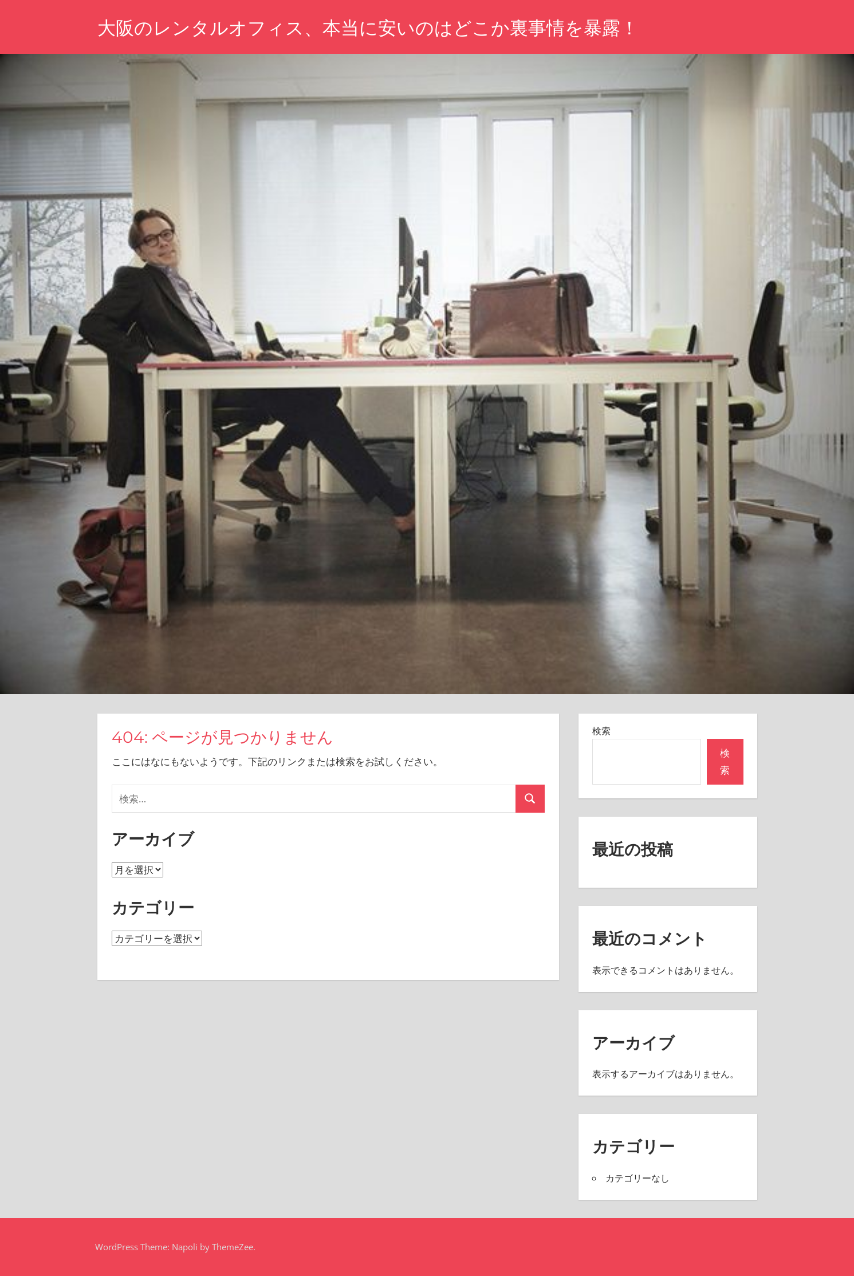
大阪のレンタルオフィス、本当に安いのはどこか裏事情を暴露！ (368, 28)
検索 (601, 730)
